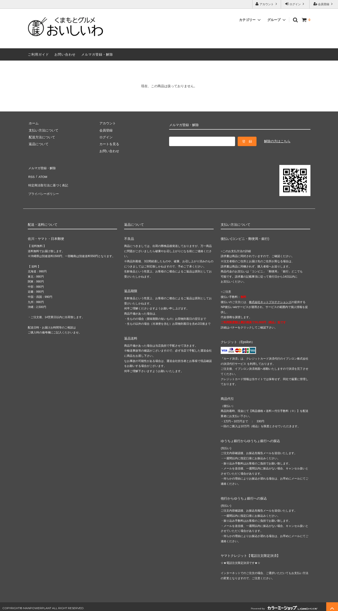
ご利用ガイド (38, 54)
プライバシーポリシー (44, 188)
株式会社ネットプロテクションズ (270, 299)
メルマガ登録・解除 (97, 54)
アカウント (266, 4)
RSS (31, 174)
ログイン (295, 4)
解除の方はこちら (277, 141)
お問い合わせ (65, 54)
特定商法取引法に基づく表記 (49, 181)
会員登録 (324, 4)
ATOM (41, 174)
